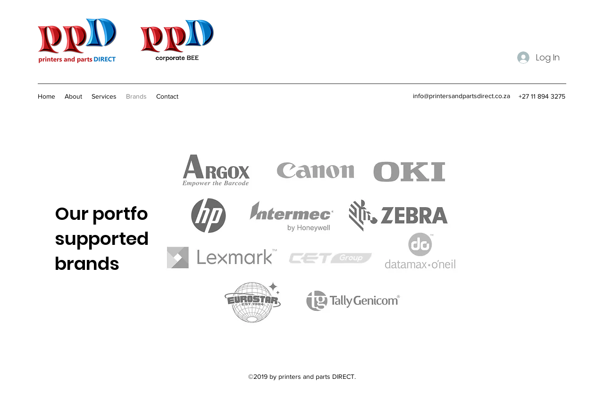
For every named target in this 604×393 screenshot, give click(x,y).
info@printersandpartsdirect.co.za (461, 96)
